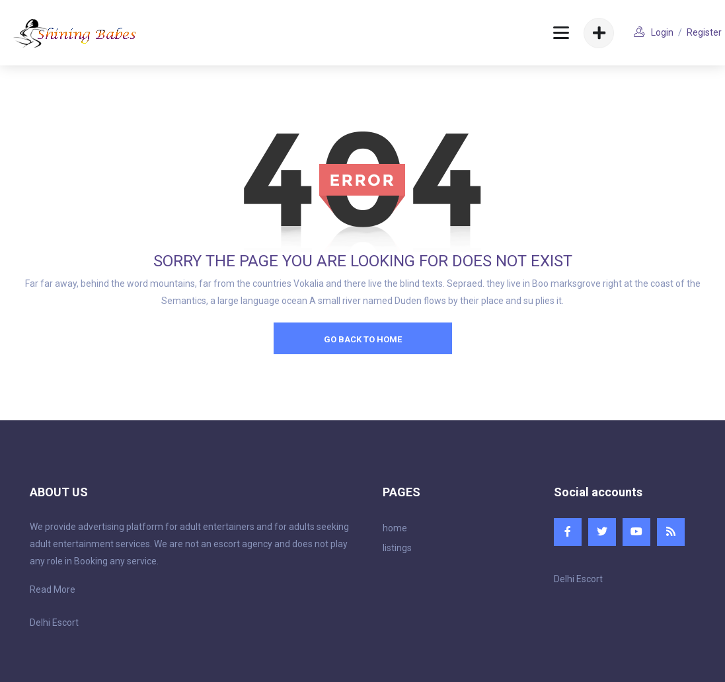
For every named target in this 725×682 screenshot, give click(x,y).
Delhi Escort (54, 622)
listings (397, 548)
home (395, 528)
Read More (52, 589)
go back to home (363, 339)
